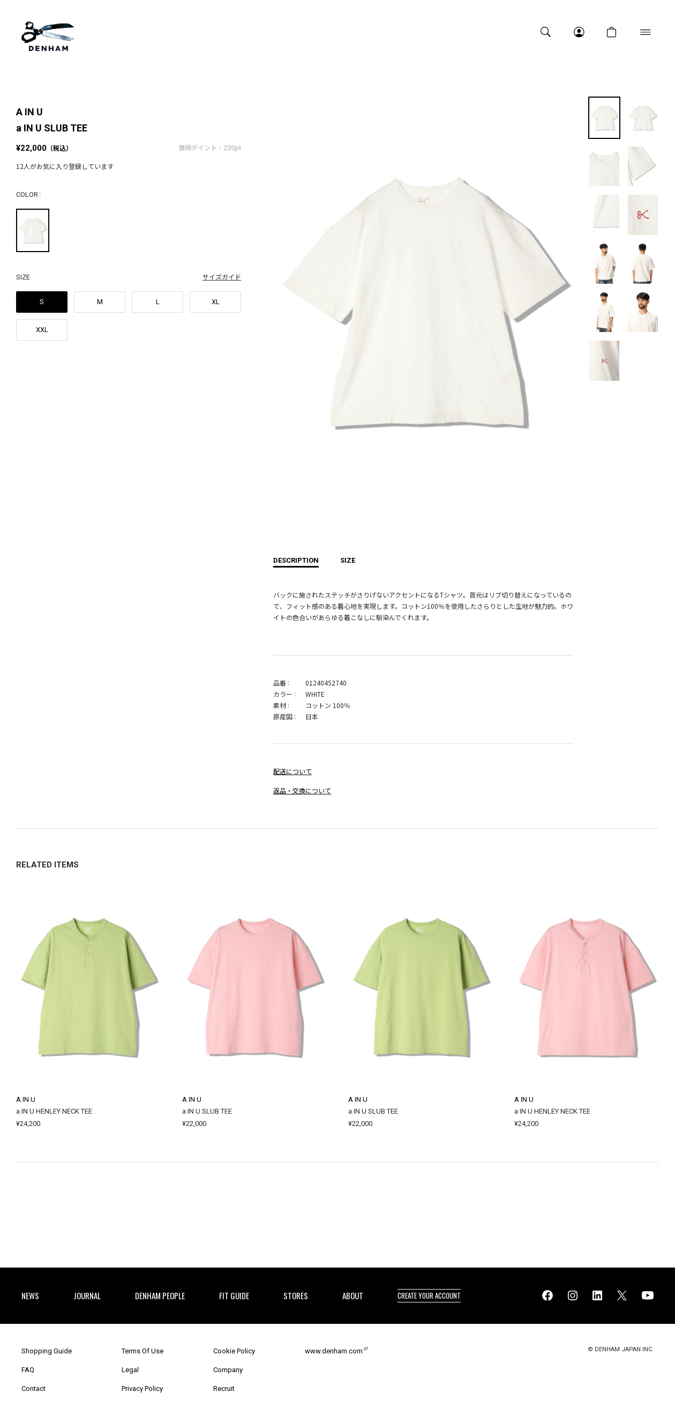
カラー (282, 693)
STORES (295, 1295)
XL (216, 302)
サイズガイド (221, 276)
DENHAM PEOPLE (160, 1295)
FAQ (27, 1370)
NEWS (30, 1295)
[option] (423, 309)
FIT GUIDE (234, 1295)
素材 (279, 705)
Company (228, 1370)
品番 (279, 682)
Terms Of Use (142, 1351)
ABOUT (352, 1295)
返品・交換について (302, 790)
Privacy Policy (142, 1388)
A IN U (29, 112)
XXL (42, 330)
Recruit (224, 1388)
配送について (292, 771)
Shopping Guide (46, 1351)
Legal (130, 1370)
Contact (33, 1388)
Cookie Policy (234, 1351)
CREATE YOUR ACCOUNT (429, 1295)
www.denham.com (334, 1351)
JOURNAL (87, 1295)
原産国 (282, 716)
